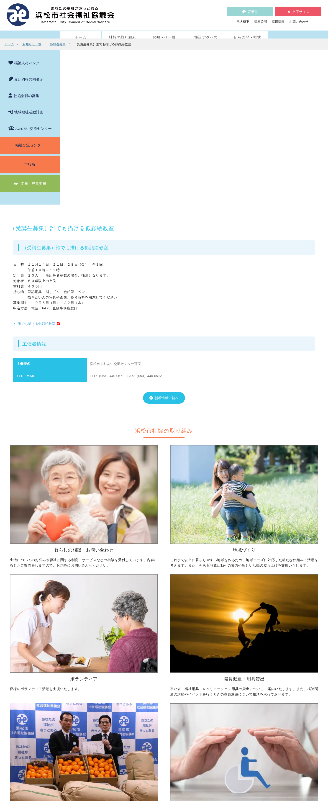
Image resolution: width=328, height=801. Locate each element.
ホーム (80, 31)
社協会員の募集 (26, 90)
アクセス (245, 763)
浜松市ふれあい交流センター (231, 664)
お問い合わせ (298, 18)
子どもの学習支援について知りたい (94, 627)
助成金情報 (77, 724)
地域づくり (143, 594)
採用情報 (278, 18)
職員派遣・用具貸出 (78, 657)
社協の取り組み (122, 31)
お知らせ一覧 (164, 31)
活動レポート (78, 717)
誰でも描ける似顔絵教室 (100, 178)
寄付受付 (141, 657)
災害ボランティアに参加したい (232, 643)
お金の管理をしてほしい (86, 614)
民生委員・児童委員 (29, 177)
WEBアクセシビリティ (223, 704)
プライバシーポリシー (152, 723)
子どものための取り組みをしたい (163, 626)
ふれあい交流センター (33, 122)
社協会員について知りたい (159, 664)
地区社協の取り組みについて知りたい (167, 602)
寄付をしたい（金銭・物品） (160, 671)
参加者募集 (117, 44)
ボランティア (215, 594)
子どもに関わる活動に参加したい (234, 626)
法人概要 (243, 18)
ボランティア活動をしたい (229, 602)
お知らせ (75, 704)
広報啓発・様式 (247, 31)
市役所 (29, 158)
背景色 (253, 8)
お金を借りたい (80, 608)
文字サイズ (300, 8)
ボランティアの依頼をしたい (231, 608)
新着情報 (70, 697)
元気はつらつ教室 (223, 677)
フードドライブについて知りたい (163, 677)
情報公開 (260, 18)
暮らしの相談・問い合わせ (83, 594)
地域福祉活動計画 (28, 106)
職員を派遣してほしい (85, 682)
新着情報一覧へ (187, 277)
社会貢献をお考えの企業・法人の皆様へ (168, 683)
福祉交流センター (29, 139)
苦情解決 (201, 783)
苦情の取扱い (216, 697)
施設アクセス (206, 31)
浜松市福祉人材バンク (152, 704)
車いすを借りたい (82, 664)
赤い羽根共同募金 (28, 73)
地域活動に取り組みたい (157, 608)
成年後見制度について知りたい (91, 621)
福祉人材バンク (27, 57)
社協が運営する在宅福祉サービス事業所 (239, 671)
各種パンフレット (149, 710)
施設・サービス (216, 657)
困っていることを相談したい (90, 602)
